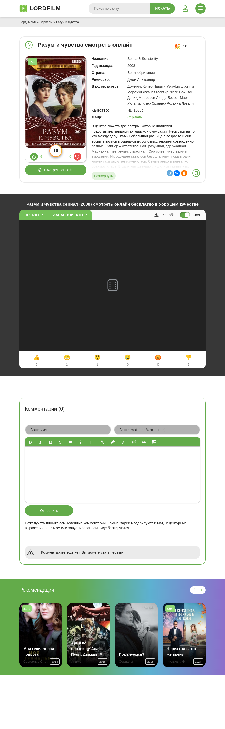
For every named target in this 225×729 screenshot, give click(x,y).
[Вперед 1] (202, 590)
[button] (30, 441)
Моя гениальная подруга (38, 651)
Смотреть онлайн (58, 170)
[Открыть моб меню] (200, 8)
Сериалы (46, 22)
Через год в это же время (181, 651)
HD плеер (34, 215)
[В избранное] (196, 173)
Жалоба (164, 215)
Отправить (49, 510)
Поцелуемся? (131, 654)
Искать (162, 8)
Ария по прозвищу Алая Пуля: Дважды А (86, 648)
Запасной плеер (70, 215)
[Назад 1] (194, 590)
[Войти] (185, 8)
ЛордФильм (27, 22)
